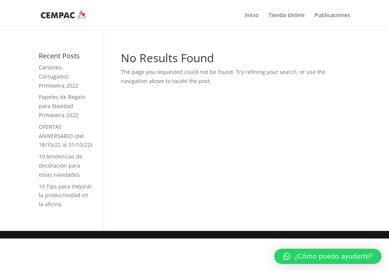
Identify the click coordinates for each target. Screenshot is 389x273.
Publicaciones (332, 16)
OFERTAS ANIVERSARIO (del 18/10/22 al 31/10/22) (65, 136)
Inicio (252, 16)
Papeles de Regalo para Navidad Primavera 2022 (62, 106)
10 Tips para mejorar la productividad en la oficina (65, 195)
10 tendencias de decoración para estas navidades (60, 165)
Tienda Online (287, 16)
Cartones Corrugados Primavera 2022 (58, 76)
